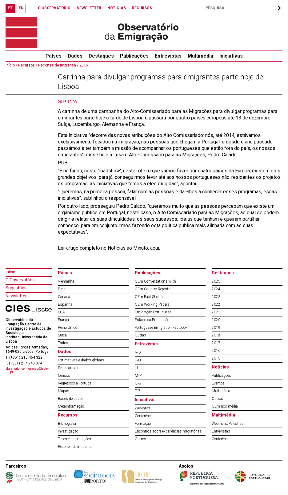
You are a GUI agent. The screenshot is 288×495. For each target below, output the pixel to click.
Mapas (63, 391)
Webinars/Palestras (228, 423)
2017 (216, 343)
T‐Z (138, 391)
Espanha (65, 304)
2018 (216, 335)
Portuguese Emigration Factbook (161, 327)
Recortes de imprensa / (57, 65)
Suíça (62, 335)
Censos (64, 375)
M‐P (138, 375)
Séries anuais (68, 368)
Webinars (142, 408)
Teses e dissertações (74, 439)
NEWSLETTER (89, 8)
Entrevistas (168, 56)
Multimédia (200, 56)
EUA (61, 312)
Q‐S (138, 383)
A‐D (138, 352)
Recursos (68, 414)
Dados (75, 56)
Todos (63, 343)
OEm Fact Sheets (149, 297)
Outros (140, 439)
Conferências (145, 416)
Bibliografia (67, 423)
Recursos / (27, 65)
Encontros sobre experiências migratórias (168, 431)
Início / (11, 65)
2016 (216, 350)
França (63, 320)
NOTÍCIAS (116, 8)
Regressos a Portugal (75, 383)
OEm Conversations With (155, 281)
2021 (216, 312)
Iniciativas (231, 56)
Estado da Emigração (152, 320)
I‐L (137, 368)
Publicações (134, 56)
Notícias (220, 366)
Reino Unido (67, 327)
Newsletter (16, 295)
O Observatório (20, 279)
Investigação (68, 431)
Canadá (64, 297)
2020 (216, 320)
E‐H (138, 360)
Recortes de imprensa (75, 447)
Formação (143, 423)
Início (10, 271)
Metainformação (71, 406)
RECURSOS (142, 8)
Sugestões (16, 287)
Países (65, 272)
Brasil (62, 289)
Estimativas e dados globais (81, 360)
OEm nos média (225, 406)
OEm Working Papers (152, 304)
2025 (216, 281)
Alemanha (66, 281)
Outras (140, 335)
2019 (216, 327)
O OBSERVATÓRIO (54, 8)
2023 (216, 297)
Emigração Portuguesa (153, 312)
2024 (216, 289)
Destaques (101, 56)
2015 (83, 65)
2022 (216, 304)
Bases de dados (71, 398)
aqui (154, 248)
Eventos (218, 383)
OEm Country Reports (152, 289)
